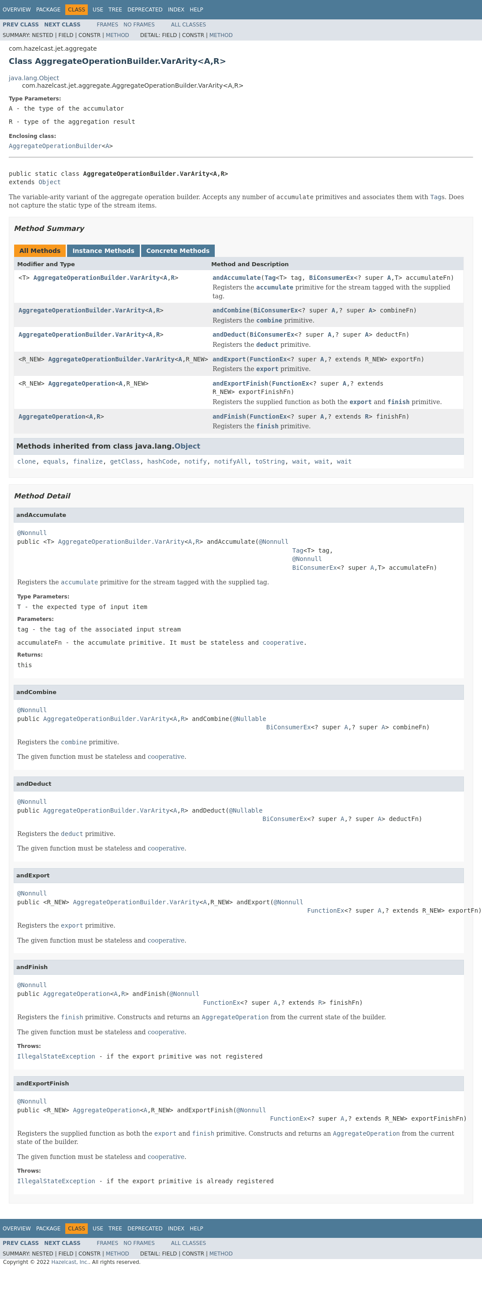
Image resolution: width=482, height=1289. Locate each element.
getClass (125, 461)
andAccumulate (237, 277)
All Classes (188, 25)
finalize (87, 461)
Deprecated (145, 10)
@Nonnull (32, 532)
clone (26, 461)
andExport (229, 359)
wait (299, 461)
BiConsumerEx (331, 277)
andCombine (231, 310)
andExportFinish (240, 383)
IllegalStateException (56, 1056)
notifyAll (231, 461)
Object (49, 182)
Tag (270, 277)
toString (270, 461)
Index (176, 10)
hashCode (162, 461)
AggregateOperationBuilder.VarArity (97, 277)
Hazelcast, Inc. (70, 1262)
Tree (115, 10)
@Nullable (249, 718)
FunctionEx (268, 359)
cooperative (282, 642)
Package (48, 10)
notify (195, 461)
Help (196, 10)
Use (98, 10)
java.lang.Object (34, 78)
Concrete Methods (178, 250)
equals (54, 461)
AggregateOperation (81, 383)
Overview (17, 10)
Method (117, 35)
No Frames (139, 25)
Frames (108, 25)
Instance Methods (103, 250)
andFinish (229, 416)
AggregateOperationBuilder (55, 145)
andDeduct (229, 334)
